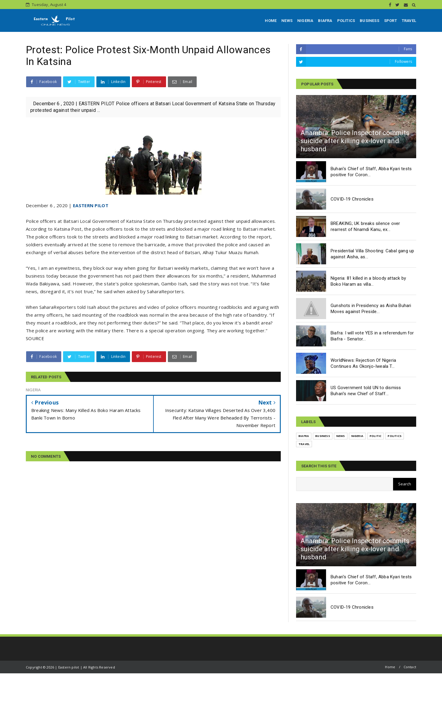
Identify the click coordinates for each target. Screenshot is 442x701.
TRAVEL (409, 20)
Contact (410, 667)
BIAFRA (325, 20)
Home (390, 667)
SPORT (390, 20)
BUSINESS (369, 20)
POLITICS (346, 20)
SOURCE (35, 338)
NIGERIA (305, 20)
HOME (271, 20)
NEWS (286, 20)
